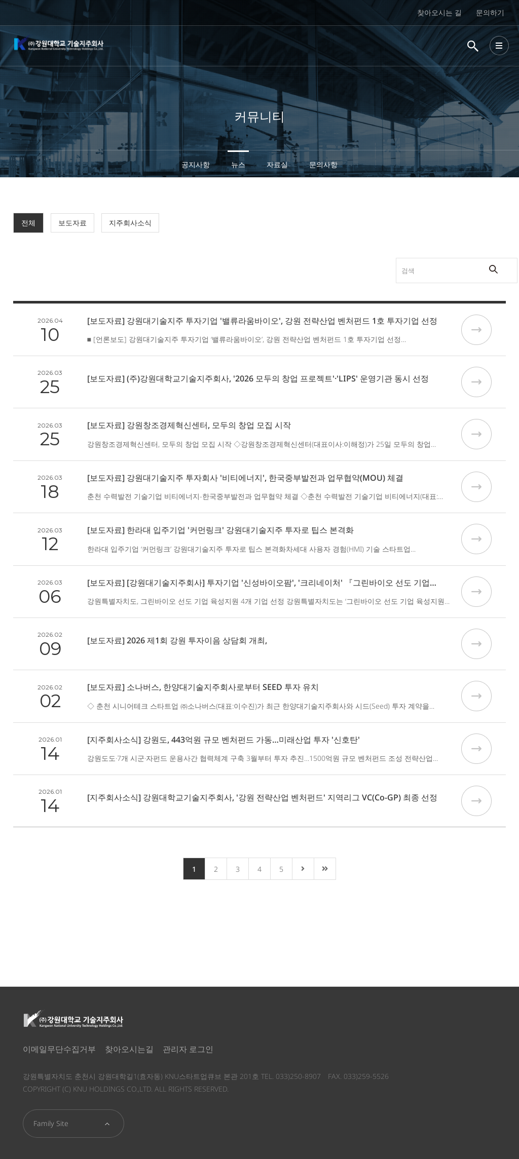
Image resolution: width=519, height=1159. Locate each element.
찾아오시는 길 (439, 12)
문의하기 (490, 12)
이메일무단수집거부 (59, 1049)
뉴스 (238, 164)
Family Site (50, 1123)
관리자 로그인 (188, 1049)
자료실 (277, 164)
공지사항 (195, 164)
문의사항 (323, 164)
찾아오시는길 (129, 1049)
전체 (28, 222)
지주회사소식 (130, 222)
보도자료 (72, 222)
